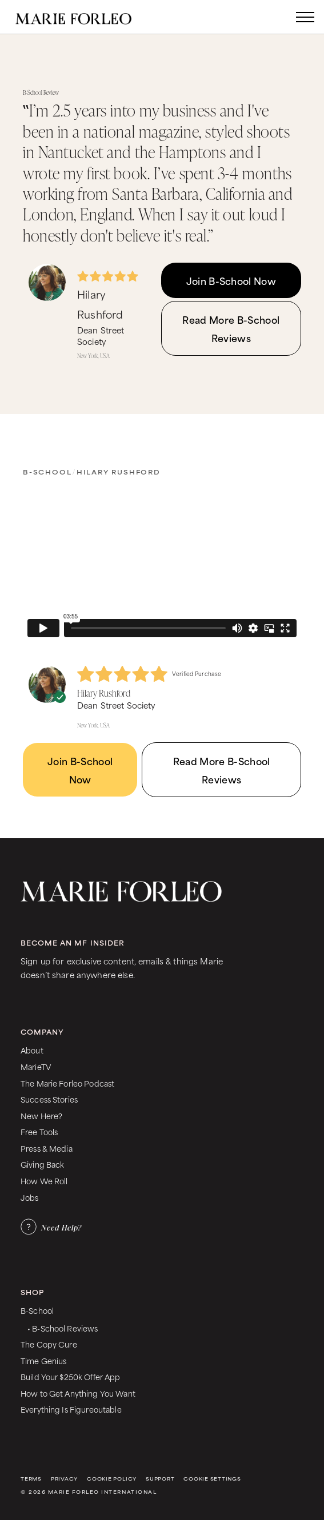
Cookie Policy (112, 1478)
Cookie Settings (212, 1478)
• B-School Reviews (62, 1328)
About (32, 1050)
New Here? (41, 1115)
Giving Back (43, 1164)
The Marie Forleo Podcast (67, 1083)
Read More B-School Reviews (230, 328)
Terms (31, 1478)
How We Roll (44, 1181)
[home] (85, 17)
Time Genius (44, 1360)
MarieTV (36, 1066)
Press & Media (47, 1148)
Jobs (30, 1197)
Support (160, 1478)
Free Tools (39, 1131)
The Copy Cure (49, 1344)
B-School (47, 471)
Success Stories (49, 1099)
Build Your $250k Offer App (71, 1376)
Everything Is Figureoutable (71, 1409)
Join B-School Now (231, 280)
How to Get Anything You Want (78, 1393)
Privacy (64, 1478)
